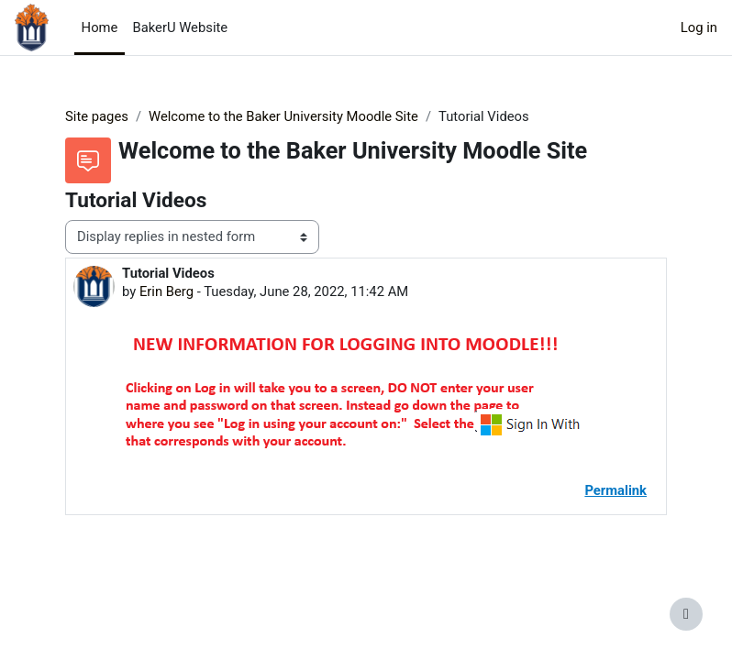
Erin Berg (166, 291)
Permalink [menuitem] (615, 490)
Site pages (96, 116)
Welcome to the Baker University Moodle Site (283, 116)
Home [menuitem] (100, 27)
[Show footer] (686, 614)
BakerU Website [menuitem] (179, 27)
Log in (699, 27)
